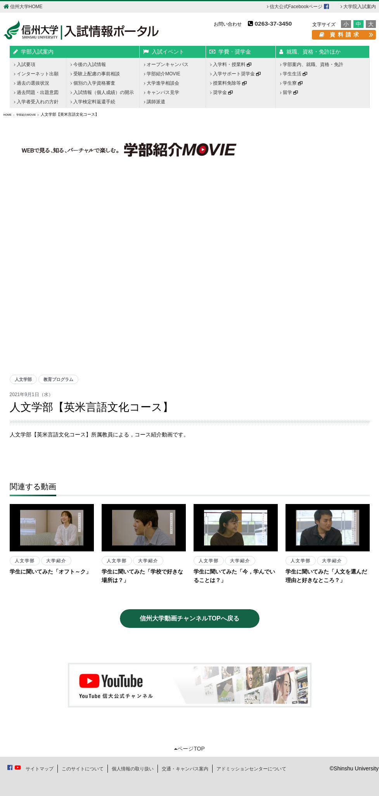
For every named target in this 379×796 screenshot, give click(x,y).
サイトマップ (40, 769)
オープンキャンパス (166, 64)
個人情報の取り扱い (133, 769)
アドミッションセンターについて (251, 769)
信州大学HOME (23, 6)
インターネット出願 (36, 73)
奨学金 (221, 92)
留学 (289, 92)
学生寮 (291, 83)
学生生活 (293, 73)
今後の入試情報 (88, 64)
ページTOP (189, 749)
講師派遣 (154, 101)
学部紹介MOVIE (162, 73)
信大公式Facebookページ (298, 6)
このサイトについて (83, 769)
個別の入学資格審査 (93, 83)
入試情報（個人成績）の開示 (102, 92)
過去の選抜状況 (31, 83)
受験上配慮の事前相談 (95, 73)
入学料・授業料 (230, 64)
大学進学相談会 (161, 83)
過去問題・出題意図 (36, 92)
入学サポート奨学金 (235, 73)
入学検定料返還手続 (93, 101)
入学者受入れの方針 (36, 101)
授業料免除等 (228, 83)
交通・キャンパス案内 (185, 769)
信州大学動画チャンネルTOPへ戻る (189, 618)
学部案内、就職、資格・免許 (311, 64)
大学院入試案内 (358, 6)
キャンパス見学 (161, 92)
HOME (7, 114)
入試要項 (24, 64)
